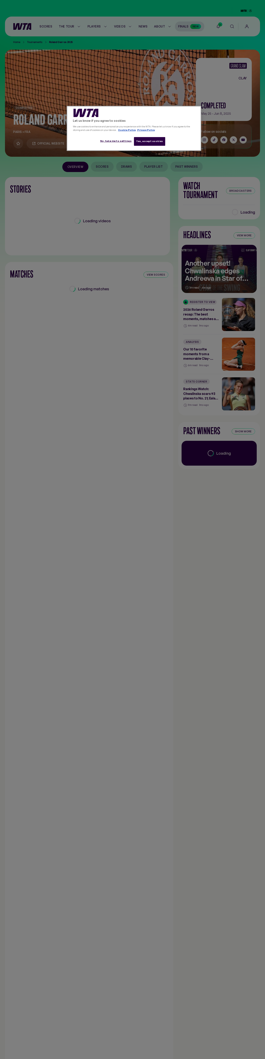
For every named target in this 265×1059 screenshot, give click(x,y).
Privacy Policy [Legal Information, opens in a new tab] (146, 130)
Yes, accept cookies (149, 141)
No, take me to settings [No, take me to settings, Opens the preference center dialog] (116, 141)
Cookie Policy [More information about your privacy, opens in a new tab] (127, 130)
